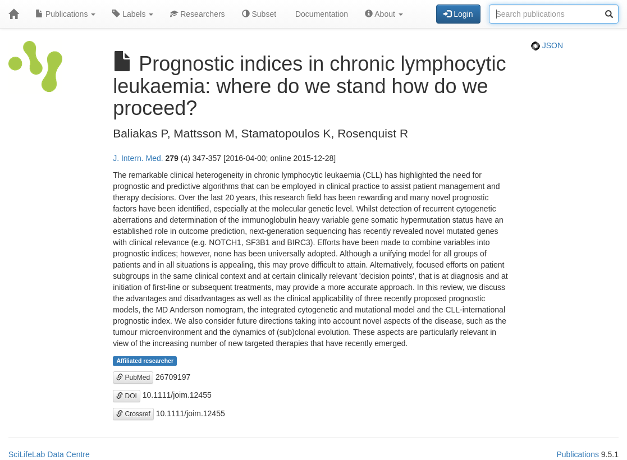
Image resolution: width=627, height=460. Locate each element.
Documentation (320, 14)
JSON (547, 45)
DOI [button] (126, 396)
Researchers (197, 14)
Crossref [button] (133, 414)
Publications (65, 14)
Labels (132, 14)
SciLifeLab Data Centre (49, 454)
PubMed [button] (133, 377)
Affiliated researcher (144, 360)
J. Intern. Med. (138, 158)
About (384, 14)
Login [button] (458, 14)
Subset (259, 14)
